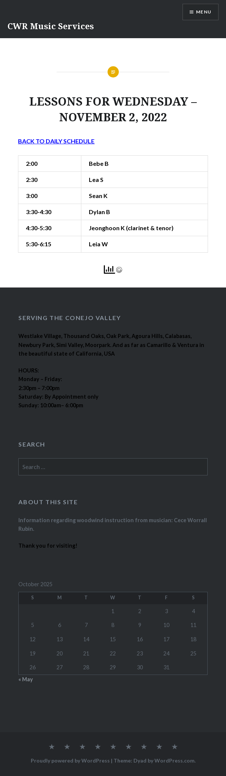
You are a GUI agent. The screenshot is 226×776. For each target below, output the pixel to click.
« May (25, 679)
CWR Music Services (50, 25)
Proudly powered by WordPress (70, 760)
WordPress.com (174, 760)
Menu (203, 12)
